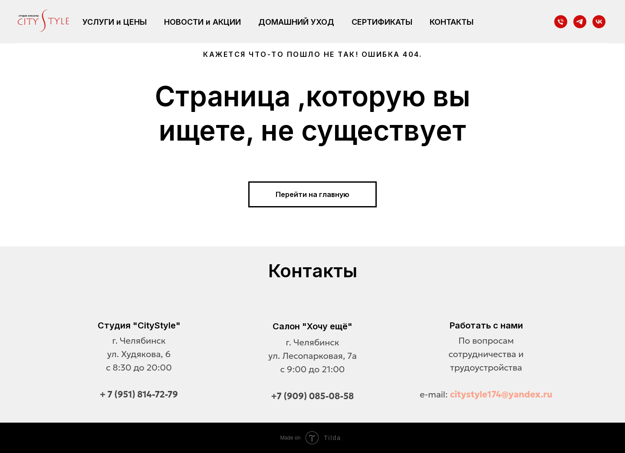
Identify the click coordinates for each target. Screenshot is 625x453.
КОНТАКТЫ (452, 21)
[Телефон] (560, 21)
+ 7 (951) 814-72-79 (139, 394)
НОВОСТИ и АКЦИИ (202, 21)
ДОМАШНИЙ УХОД (296, 21)
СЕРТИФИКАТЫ (382, 21)
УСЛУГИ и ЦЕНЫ (114, 21)
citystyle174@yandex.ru (501, 394)
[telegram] (579, 21)
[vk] (598, 21)
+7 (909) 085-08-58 (312, 396)
